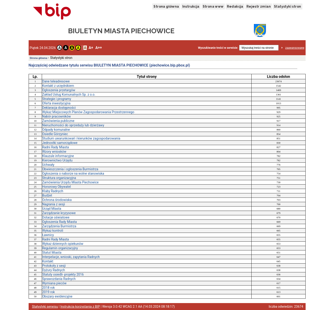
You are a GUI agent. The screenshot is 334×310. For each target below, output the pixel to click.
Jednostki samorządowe (60, 143)
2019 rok (48, 292)
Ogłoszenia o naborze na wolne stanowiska (73, 173)
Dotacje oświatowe (55, 217)
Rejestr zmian (259, 6)
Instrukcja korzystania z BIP (80, 306)
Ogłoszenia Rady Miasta (59, 222)
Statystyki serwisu (45, 306)
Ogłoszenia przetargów (58, 90)
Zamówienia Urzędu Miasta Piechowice (70, 182)
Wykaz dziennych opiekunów (62, 244)
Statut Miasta (52, 252)
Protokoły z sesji (54, 265)
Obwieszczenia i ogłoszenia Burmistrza (70, 169)
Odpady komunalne (56, 129)
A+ (91, 48)
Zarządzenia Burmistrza (59, 226)
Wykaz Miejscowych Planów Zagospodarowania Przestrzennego (88, 112)
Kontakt (47, 261)
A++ (98, 48)
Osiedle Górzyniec (55, 134)
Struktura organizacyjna (59, 178)
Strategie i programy (56, 99)
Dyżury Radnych (53, 270)
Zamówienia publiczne (58, 121)
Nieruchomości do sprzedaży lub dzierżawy (73, 125)
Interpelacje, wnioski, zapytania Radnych (71, 257)
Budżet (47, 195)
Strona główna (166, 6)
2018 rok (48, 287)
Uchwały (48, 165)
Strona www (213, 6)
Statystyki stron (287, 6)
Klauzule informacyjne (58, 156)
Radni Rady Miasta (55, 147)
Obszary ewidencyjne (57, 296)
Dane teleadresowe (56, 81)
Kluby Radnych (52, 191)
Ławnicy (48, 235)
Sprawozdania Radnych (59, 279)
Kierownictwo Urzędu (57, 160)
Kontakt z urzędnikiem (58, 86)
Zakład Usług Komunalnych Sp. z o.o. (68, 94)
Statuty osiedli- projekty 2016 (63, 274)
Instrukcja (190, 6)
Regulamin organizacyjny (60, 248)
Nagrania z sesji (53, 204)
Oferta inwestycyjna (56, 103)
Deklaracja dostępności (59, 107)
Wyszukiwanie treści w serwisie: (218, 47)
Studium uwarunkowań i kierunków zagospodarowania (81, 138)
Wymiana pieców (54, 283)
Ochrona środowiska (57, 200)
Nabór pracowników (56, 116)
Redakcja (235, 6)
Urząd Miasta (51, 208)
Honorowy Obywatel (56, 186)
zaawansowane (294, 47)
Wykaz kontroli (52, 230)
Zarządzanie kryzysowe (59, 213)
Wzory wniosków (54, 151)
